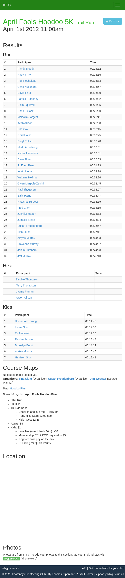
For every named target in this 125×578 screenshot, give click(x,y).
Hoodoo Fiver (18, 388)
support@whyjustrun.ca (109, 574)
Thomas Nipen (61, 574)
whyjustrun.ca (10, 568)
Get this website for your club (106, 568)
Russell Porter (84, 574)
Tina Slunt (25, 378)
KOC (7, 5)
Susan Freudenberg (61, 378)
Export (113, 21)
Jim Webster (98, 378)
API (84, 568)
